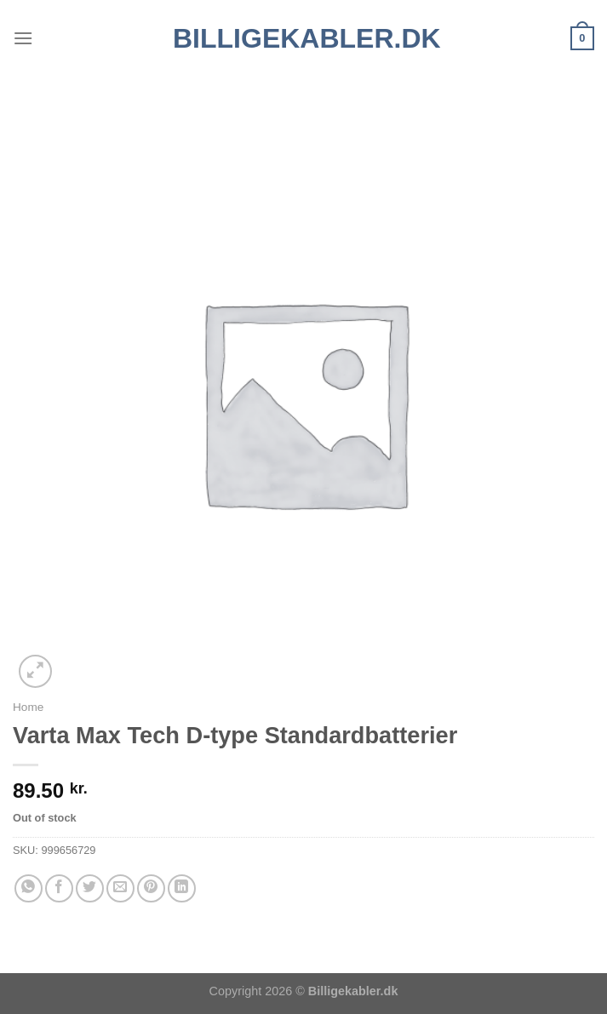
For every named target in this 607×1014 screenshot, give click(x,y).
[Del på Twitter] (90, 888)
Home (28, 707)
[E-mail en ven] (120, 888)
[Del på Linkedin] (182, 888)
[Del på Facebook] (59, 888)
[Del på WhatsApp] (28, 888)
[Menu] (23, 38)
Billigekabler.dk (303, 38)
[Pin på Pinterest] (151, 888)
